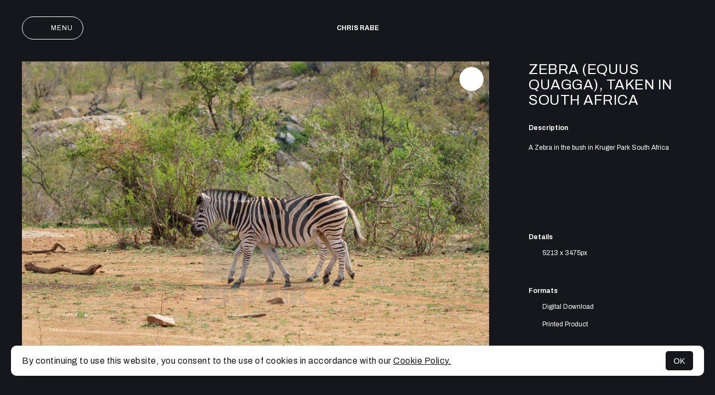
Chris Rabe (358, 28)
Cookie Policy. (422, 360)
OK (679, 360)
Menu (52, 28)
